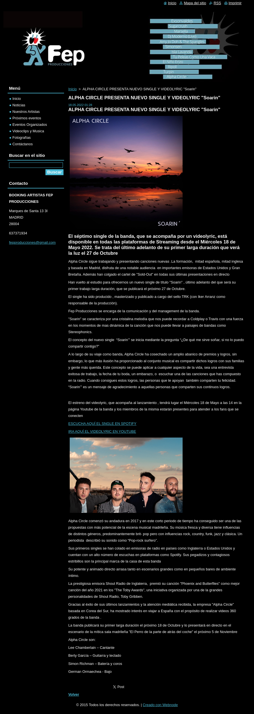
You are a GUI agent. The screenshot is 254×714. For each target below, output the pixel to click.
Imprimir (235, 3)
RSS (217, 3)
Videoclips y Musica (28, 131)
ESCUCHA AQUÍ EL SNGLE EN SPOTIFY (102, 423)
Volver (73, 694)
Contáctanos (22, 144)
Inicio (72, 89)
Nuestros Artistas (26, 111)
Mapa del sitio (195, 3)
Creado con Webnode (160, 705)
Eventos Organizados (29, 124)
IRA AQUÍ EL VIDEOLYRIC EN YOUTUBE (102, 431)
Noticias (18, 105)
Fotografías (21, 137)
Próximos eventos (26, 118)
